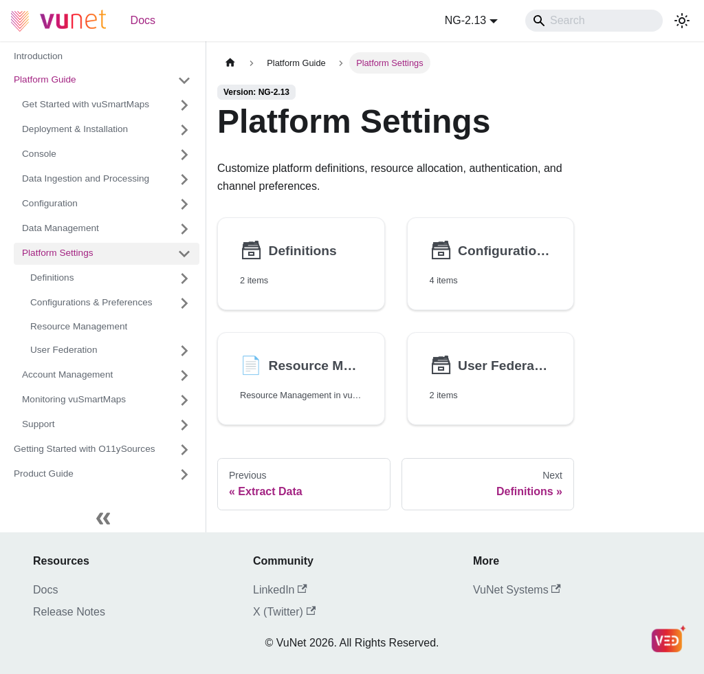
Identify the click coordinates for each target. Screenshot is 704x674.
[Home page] (230, 63)
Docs (143, 20)
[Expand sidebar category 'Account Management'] (184, 376)
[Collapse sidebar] (103, 518)
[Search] (594, 21)
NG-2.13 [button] (465, 20)
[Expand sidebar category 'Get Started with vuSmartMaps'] (184, 105)
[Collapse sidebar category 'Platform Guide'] (184, 80)
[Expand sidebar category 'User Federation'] (184, 351)
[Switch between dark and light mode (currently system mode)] (682, 21)
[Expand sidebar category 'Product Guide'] (184, 475)
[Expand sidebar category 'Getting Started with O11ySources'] (184, 450)
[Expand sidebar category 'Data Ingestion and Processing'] (184, 179)
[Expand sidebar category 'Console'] (184, 155)
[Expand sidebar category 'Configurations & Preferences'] (184, 303)
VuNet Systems (517, 590)
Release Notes (69, 612)
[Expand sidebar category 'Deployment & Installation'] (184, 130)
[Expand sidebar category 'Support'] (184, 425)
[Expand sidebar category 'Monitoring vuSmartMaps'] (184, 400)
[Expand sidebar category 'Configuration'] (184, 204)
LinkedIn (280, 590)
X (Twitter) (284, 612)
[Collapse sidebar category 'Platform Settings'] (184, 254)
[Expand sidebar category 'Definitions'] (184, 279)
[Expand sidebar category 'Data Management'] (184, 229)
